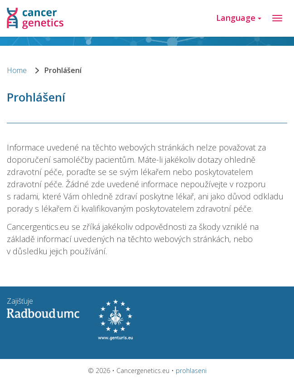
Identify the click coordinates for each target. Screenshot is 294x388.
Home (17, 70)
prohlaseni (191, 370)
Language (238, 17)
